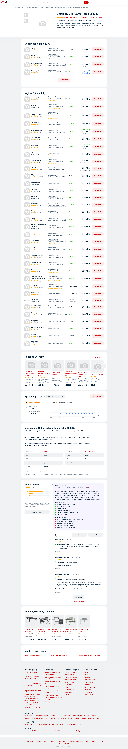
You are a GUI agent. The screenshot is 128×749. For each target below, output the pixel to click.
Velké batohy (89, 682)
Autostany (68, 694)
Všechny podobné (97, 357)
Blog (45, 741)
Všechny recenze (78, 601)
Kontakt (60, 743)
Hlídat (91, 17)
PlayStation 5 (67, 715)
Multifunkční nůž (90, 687)
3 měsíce (50, 396)
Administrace (52, 741)
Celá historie (59, 396)
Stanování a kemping (47, 7)
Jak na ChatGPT (55, 731)
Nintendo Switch (77, 715)
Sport (23, 7)
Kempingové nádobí (71, 677)
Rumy (46, 718)
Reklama (100, 741)
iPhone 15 (53, 715)
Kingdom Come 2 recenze (56, 724)
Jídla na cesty (69, 692)
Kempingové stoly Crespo (52, 702)
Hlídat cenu (97, 396)
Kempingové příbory (71, 679)
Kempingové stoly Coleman (59, 655)
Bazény (84, 718)
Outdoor (77, 718)
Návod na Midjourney (68, 731)
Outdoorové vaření (90, 679)
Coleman (46, 451)
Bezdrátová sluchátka (41, 715)
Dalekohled (88, 689)
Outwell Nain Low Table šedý (32, 683)
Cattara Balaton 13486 (31, 681)
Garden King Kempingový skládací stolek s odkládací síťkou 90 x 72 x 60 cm (32, 700)
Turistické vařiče (69, 682)
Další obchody (64, 79)
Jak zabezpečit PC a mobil (74, 724)
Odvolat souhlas (91, 741)
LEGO (59, 715)
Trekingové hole (90, 692)
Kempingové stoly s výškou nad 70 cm (89, 655)
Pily (58, 718)
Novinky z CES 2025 (30, 731)
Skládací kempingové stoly (32, 655)
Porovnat (83, 17)
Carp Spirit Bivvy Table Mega (32, 705)
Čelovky (87, 684)
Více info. (34, 506)
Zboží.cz (17, 7)
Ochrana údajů (63, 741)
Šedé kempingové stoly (51, 695)
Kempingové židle (70, 672)
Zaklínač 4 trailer (42, 724)
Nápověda (38, 741)
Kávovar (93, 715)
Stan (86, 672)
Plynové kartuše (69, 689)
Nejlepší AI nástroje (82, 731)
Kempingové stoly (60, 7)
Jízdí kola (70, 718)
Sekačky (63, 718)
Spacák (87, 677)
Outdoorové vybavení (33, 7)
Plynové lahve (69, 684)
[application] (75, 410)
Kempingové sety (50, 674)
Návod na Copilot (43, 731)
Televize (86, 715)
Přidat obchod (29, 741)
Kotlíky (67, 687)
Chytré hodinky (28, 715)
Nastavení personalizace (77, 741)
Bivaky (87, 674)
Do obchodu (98, 49)
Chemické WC (89, 694)
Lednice (26, 718)
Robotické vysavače (37, 718)
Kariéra (67, 743)
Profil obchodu (35, 107)
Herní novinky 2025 (30, 724)
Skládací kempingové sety (52, 681)
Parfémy (52, 718)
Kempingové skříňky (71, 674)
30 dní (43, 396)
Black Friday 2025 (93, 718)
